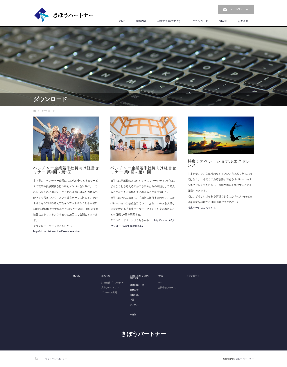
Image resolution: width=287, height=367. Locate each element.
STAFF (223, 21)
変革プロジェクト (110, 287)
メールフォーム (239, 9)
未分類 (133, 314)
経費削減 (134, 295)
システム (134, 305)
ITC (131, 309)
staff (160, 282)
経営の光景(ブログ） (169, 21)
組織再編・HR (137, 285)
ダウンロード (200, 21)
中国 (132, 300)
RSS (36, 358)
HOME (121, 21)
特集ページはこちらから (202, 207)
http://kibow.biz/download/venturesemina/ (56, 231)
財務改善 (134, 290)
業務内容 (141, 21)
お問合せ (243, 21)
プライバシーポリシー (56, 359)
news (160, 276)
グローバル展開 (109, 292)
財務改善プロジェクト (112, 282)
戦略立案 (134, 278)
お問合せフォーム (167, 287)
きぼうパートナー (143, 334)
